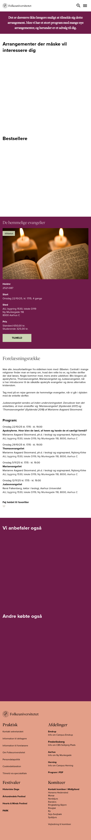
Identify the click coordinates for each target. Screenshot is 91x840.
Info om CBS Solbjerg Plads (61, 744)
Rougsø (52, 807)
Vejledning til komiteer (59, 824)
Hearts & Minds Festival (15, 803)
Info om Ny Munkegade (60, 755)
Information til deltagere (15, 738)
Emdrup (52, 731)
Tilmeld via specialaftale (15, 773)
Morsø (51, 795)
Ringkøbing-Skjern (57, 804)
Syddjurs (52, 817)
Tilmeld (17, 338)
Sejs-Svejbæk (55, 814)
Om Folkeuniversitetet (14, 752)
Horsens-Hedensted (58, 792)
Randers (52, 801)
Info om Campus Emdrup (60, 734)
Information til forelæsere (15, 745)
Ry (49, 811)
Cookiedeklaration (12, 766)
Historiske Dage (11, 789)
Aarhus (52, 752)
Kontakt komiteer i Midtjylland (63, 789)
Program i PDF (55, 772)
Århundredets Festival (14, 796)
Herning (52, 762)
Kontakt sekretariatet (13, 731)
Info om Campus (56, 765)
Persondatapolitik (11, 759)
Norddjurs (53, 798)
